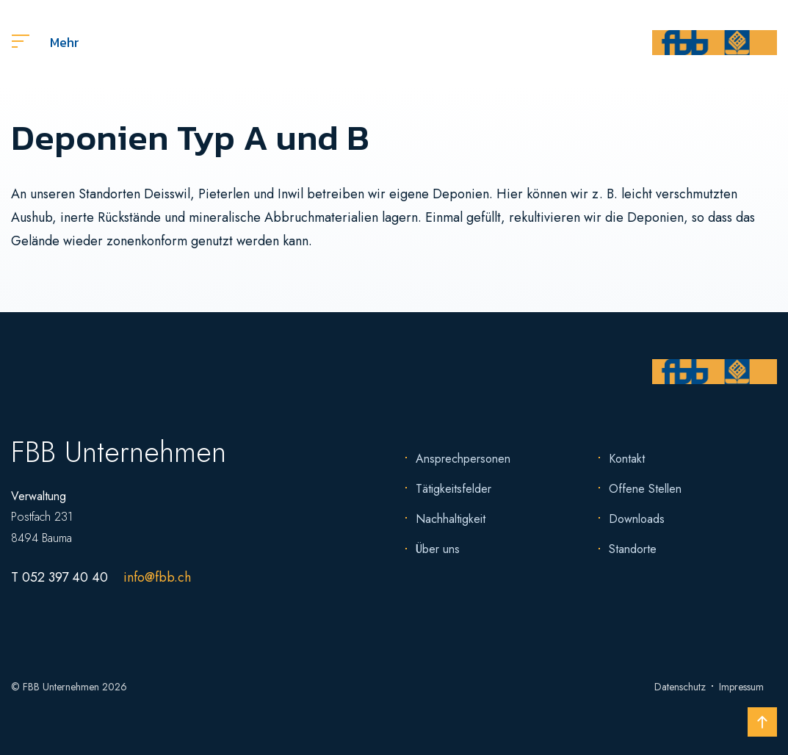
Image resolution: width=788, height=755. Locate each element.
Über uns (438, 549)
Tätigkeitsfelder (453, 488)
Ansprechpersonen (463, 458)
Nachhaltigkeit (450, 518)
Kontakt (627, 458)
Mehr (45, 42)
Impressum (741, 686)
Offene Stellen (645, 488)
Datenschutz (680, 686)
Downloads (637, 518)
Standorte (633, 549)
